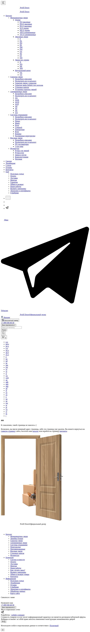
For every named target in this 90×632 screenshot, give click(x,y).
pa (6, 359)
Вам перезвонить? (8, 325)
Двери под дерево (22, 60)
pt (6, 407)
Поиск (4, 330)
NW (21, 68)
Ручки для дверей (22, 151)
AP (16, 106)
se (6, 372)
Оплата (13, 176)
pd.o (7, 344)
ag (6, 380)
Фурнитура (14, 149)
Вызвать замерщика (18, 189)
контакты (63, 431)
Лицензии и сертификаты (20, 191)
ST (21, 56)
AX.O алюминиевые (28, 35)
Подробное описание (23, 79)
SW (21, 58)
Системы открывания (18, 115)
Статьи (8, 165)
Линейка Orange (16, 539)
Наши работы (15, 187)
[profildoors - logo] (15, 8)
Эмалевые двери (21, 37)
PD (21, 43)
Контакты (9, 170)
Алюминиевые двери (18, 92)
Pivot (17, 125)
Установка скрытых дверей (25, 89)
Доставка (14, 178)
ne (6, 401)
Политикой (54, 626)
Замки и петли (20, 155)
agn (7, 384)
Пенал (17, 121)
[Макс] (7, 205)
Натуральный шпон (23, 70)
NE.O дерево (25, 30)
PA (21, 41)
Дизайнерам (10, 163)
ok (3, 630)
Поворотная (19, 130)
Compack (18, 127)
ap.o (7, 353)
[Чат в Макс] (4, 220)
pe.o (7, 346)
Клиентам (9, 558)
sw (7, 376)
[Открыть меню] (3, 3)
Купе (17, 132)
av (6, 393)
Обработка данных (17, 591)
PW (21, 49)
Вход (3, 621)
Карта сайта (15, 593)
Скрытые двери (16, 77)
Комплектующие (21, 157)
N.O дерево (24, 28)
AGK (17, 100)
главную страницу (8, 431)
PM (21, 47)
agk (7, 382)
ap (6, 388)
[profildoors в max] (5, 613)
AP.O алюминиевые (27, 33)
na (6, 399)
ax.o (7, 355)
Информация (11, 579)
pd (7, 361)
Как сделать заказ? (17, 570)
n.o (7, 348)
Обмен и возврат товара (19, 574)
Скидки (9, 161)
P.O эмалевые (25, 22)
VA (21, 73)
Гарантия (14, 182)
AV (16, 111)
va (6, 410)
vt (6, 412)
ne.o (7, 350)
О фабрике (14, 193)
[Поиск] (8, 198)
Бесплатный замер (10, 320)
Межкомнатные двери (19, 18)
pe (6, 363)
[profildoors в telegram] (2, 613)
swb (7, 378)
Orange (18, 20)
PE (21, 45)
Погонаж (18, 159)
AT (16, 108)
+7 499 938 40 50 (7, 323)
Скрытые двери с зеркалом (25, 83)
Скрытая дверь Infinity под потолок (29, 85)
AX (16, 113)
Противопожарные (17, 549)
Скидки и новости (17, 560)
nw (7, 403)
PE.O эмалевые (26, 26)
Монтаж (13, 180)
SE (21, 54)
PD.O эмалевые (26, 24)
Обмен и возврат (17, 184)
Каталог (9, 16)
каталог (36, 431)
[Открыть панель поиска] (3, 333)
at (6, 391)
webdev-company (18, 615)
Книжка (18, 134)
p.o (7, 342)
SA (21, 52)
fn (6, 414)
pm (7, 365)
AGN (17, 102)
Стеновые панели (22, 87)
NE (21, 66)
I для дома (19, 146)
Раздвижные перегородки (25, 136)
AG (16, 98)
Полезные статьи (17, 174)
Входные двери (16, 138)
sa (6, 369)
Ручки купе (19, 153)
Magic (17, 123)
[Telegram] (7, 208)
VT (21, 75)
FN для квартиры (22, 144)
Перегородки (15, 547)
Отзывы (9, 168)
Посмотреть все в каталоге (25, 81)
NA (21, 64)
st (6, 374)
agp (7, 386)
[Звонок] (7, 202)
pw (7, 367)
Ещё (7, 172)
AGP (17, 104)
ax (6, 395)
